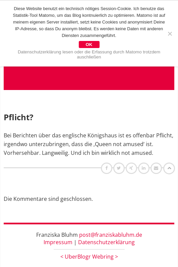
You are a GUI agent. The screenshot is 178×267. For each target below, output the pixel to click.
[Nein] (169, 33)
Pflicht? (18, 117)
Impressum (58, 242)
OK (89, 44)
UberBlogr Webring (89, 256)
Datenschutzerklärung (106, 242)
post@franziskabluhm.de (110, 234)
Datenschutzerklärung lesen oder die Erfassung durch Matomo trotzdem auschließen (89, 54)
